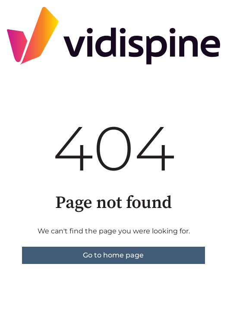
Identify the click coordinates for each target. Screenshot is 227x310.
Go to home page (113, 255)
